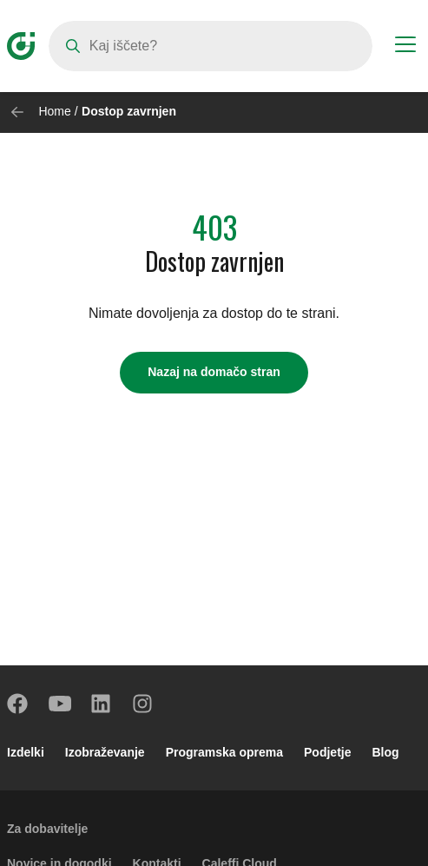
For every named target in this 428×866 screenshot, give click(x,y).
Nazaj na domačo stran (214, 372)
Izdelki (25, 752)
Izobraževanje (105, 752)
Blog (385, 752)
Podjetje (327, 752)
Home (54, 111)
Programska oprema (224, 752)
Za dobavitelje (47, 829)
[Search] (210, 46)
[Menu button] (405, 47)
